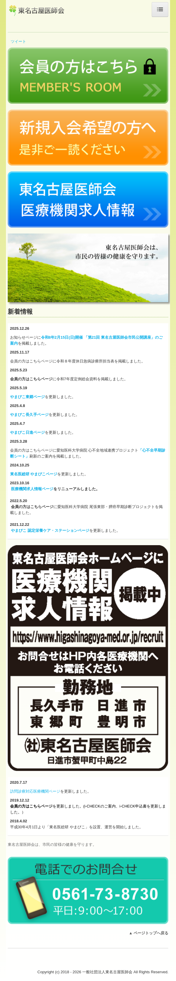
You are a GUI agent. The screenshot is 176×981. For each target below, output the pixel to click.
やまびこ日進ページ (27, 432)
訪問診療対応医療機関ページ (35, 791)
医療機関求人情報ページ (32, 489)
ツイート (18, 41)
